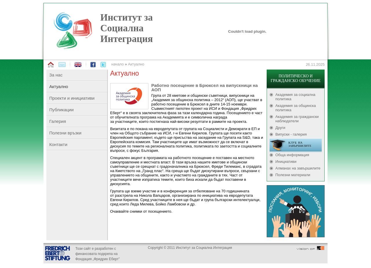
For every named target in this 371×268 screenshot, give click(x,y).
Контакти (58, 144)
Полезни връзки (65, 132)
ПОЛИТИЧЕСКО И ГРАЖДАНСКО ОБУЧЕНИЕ (296, 78)
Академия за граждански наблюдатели (297, 118)
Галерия (57, 121)
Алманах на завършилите (298, 168)
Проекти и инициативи (71, 98)
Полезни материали (292, 175)
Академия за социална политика (295, 96)
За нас (56, 74)
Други (280, 127)
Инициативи (286, 161)
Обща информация (292, 155)
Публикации (61, 109)
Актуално (136, 64)
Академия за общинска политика (295, 107)
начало (117, 64)
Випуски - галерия (291, 134)
